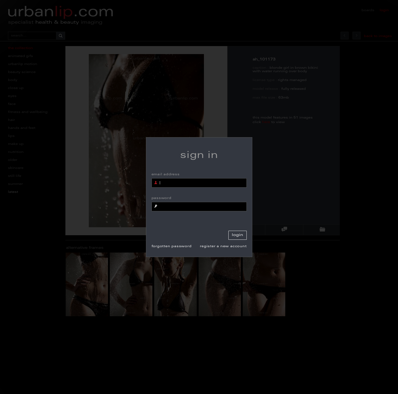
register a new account (223, 246)
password (161, 198)
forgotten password (172, 246)
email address (166, 174)
